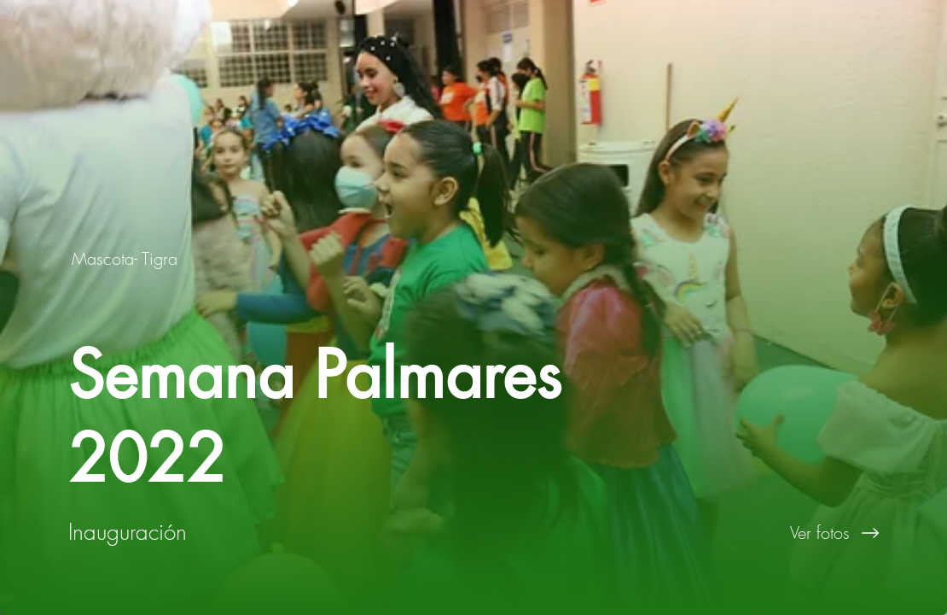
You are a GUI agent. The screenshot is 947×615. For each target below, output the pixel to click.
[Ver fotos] (710, 533)
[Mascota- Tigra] (126, 258)
